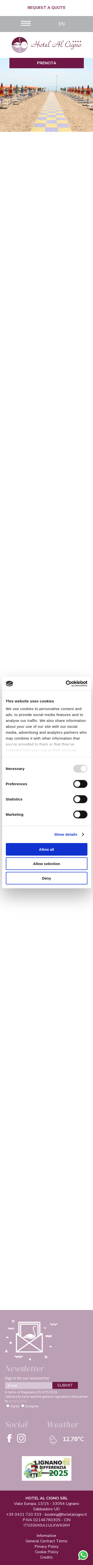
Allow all (46, 849)
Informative (46, 1535)
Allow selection (46, 864)
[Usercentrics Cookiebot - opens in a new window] (66, 683)
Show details (65, 834)
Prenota (46, 63)
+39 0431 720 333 (23, 1514)
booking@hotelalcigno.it (66, 1514)
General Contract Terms (46, 1541)
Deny (46, 878)
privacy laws (18, 1401)
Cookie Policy (46, 1552)
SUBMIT (65, 1385)
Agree (14, 1406)
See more (46, 273)
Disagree (31, 1406)
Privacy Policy (46, 1546)
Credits (46, 1557)
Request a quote (46, 7)
